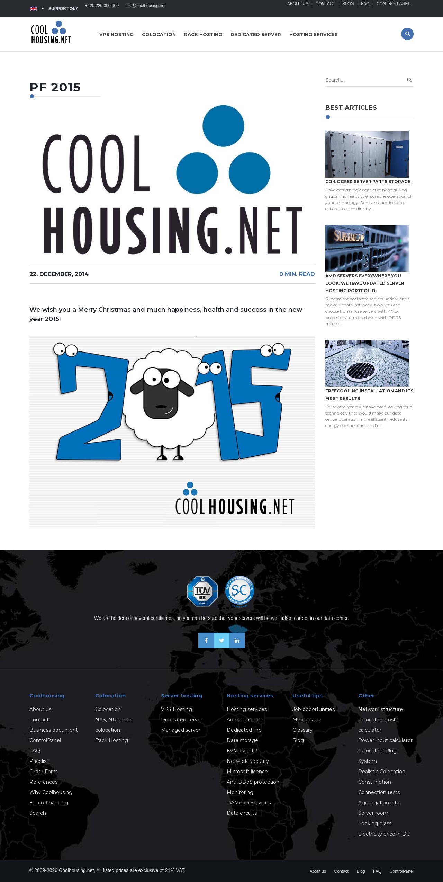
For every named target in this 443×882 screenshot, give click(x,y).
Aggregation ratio (379, 803)
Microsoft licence (247, 771)
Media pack (306, 719)
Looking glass (374, 823)
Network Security (248, 761)
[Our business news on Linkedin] (237, 646)
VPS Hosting (176, 709)
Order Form (43, 771)
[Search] (409, 80)
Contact (325, 8)
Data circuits (242, 813)
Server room (373, 813)
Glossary (302, 730)
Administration (244, 719)
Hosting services (313, 34)
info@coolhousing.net (146, 8)
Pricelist (38, 761)
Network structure (380, 709)
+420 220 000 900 (102, 8)
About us (297, 8)
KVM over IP (242, 751)
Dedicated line (244, 730)
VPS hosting (116, 34)
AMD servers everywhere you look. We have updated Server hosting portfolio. (364, 283)
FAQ (365, 8)
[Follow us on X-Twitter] (221, 646)
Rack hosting (203, 34)
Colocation (159, 34)
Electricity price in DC (384, 834)
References (43, 782)
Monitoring (240, 792)
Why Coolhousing (50, 792)
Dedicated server (255, 34)
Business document (53, 730)
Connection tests (379, 792)
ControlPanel (393, 8)
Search (37, 813)
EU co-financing (48, 803)
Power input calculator (385, 740)
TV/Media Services (249, 803)
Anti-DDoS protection (253, 782)
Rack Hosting (111, 740)
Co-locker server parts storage (367, 181)
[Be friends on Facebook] (206, 646)
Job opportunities (313, 709)
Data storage (242, 740)
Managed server (180, 730)
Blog (347, 8)
